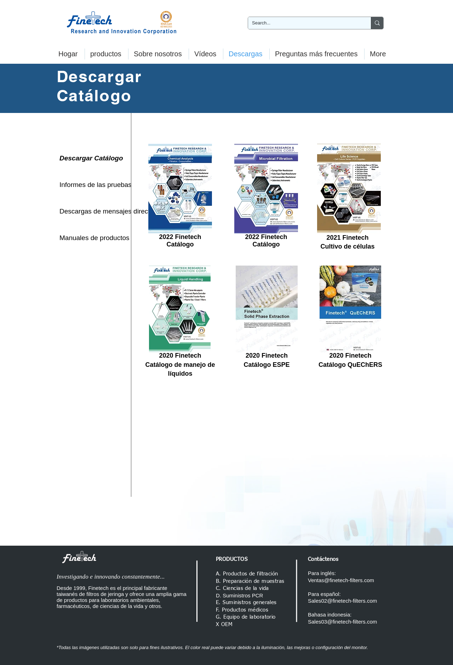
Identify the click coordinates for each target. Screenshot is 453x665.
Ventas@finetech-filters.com (341, 580)
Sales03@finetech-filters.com (342, 622)
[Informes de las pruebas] (95, 185)
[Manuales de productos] (94, 238)
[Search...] (304, 23)
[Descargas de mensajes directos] (108, 211)
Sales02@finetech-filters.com (342, 601)
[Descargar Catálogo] (93, 158)
